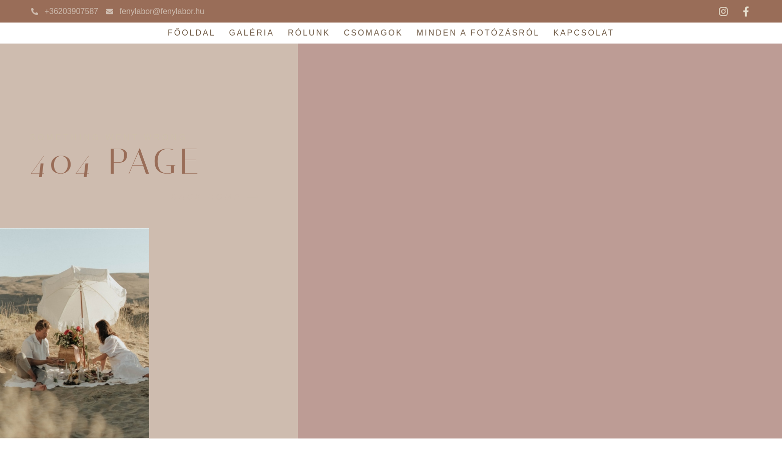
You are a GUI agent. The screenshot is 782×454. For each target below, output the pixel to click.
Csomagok (373, 33)
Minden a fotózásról (478, 33)
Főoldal (192, 33)
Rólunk (309, 33)
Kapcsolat (583, 33)
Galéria (251, 33)
